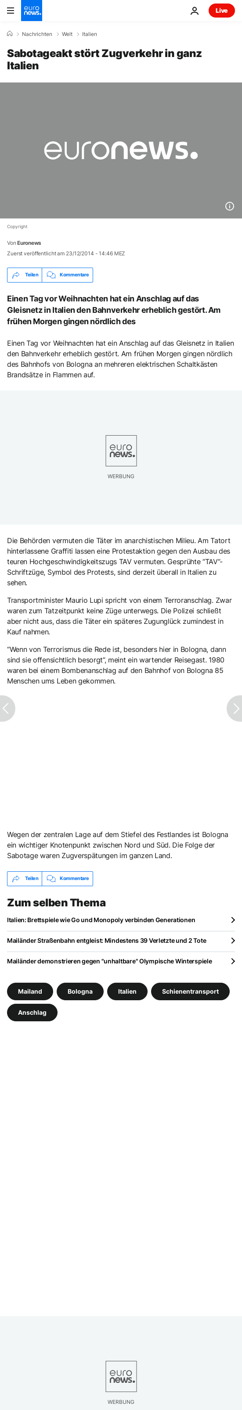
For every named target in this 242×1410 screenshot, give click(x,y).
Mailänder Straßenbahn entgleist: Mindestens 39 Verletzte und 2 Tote (106, 940)
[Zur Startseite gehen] (31, 10)
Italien (89, 34)
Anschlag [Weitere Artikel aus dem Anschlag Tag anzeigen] (32, 1012)
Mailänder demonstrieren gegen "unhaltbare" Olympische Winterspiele (109, 961)
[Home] (9, 34)
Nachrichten (37, 34)
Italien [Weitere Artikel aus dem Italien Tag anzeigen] (127, 991)
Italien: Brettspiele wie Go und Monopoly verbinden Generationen (101, 919)
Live (222, 10)
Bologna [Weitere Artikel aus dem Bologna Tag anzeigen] (80, 991)
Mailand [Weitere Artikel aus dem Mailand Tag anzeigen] (30, 991)
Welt (67, 34)
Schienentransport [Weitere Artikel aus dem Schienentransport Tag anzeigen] (190, 991)
